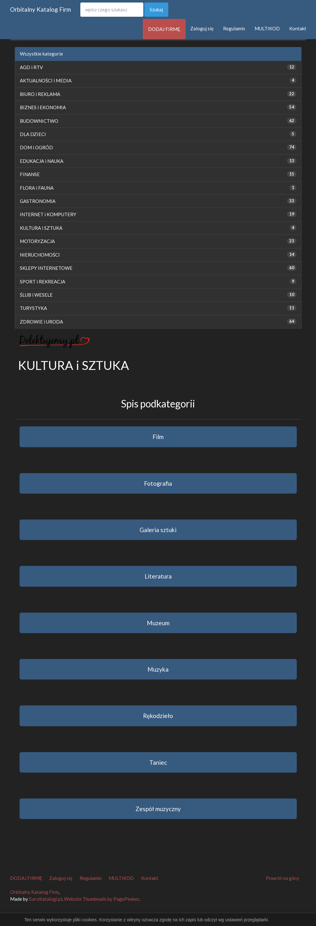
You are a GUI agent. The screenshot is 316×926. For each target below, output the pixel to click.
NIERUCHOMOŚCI (40, 255)
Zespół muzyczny (158, 808)
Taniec (158, 762)
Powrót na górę (282, 878)
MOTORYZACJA (37, 241)
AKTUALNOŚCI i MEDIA (46, 80)
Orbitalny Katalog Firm (40, 9)
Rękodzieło (158, 715)
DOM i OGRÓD (36, 147)
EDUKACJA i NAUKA (41, 161)
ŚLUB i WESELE (36, 295)
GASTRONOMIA (37, 201)
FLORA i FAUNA (37, 188)
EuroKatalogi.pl (45, 899)
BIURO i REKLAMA (40, 94)
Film (158, 436)
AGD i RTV (31, 67)
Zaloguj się (202, 28)
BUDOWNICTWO (39, 121)
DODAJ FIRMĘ (164, 29)
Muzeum (158, 622)
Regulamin (234, 28)
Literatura (158, 576)
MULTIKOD (267, 28)
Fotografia (158, 483)
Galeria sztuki (158, 529)
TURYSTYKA (33, 308)
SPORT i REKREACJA (42, 281)
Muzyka (158, 669)
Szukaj (156, 9)
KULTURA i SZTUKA (41, 228)
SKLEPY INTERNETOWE (46, 268)
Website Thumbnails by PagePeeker (101, 899)
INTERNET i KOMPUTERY (48, 214)
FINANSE (30, 174)
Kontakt (297, 28)
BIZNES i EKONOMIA (43, 107)
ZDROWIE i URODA (41, 321)
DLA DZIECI (33, 134)
